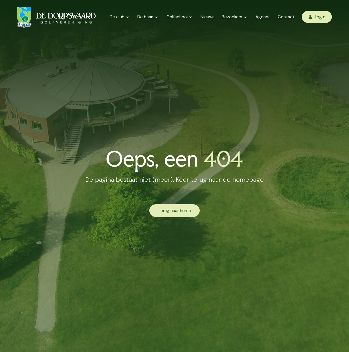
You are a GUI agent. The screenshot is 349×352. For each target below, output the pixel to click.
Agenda (263, 17)
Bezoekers (235, 17)
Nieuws (208, 17)
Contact (286, 17)
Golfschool (180, 17)
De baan (148, 17)
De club (120, 17)
